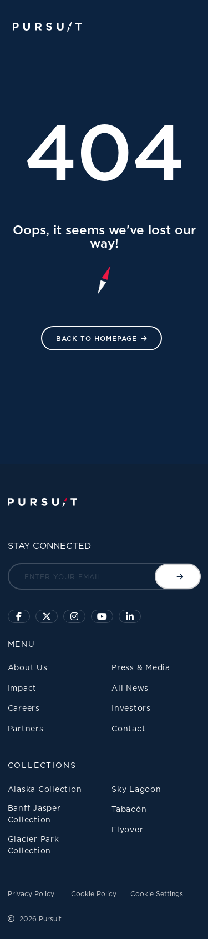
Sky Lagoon (136, 789)
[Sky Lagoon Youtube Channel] (102, 616)
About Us (28, 667)
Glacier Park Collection (33, 844)
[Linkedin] (130, 616)
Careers (24, 707)
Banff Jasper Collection (34, 813)
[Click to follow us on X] (46, 616)
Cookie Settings (156, 894)
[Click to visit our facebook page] (19, 616)
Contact (128, 728)
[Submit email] (178, 576)
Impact (22, 687)
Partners (26, 728)
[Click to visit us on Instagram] (74, 616)
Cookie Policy (93, 894)
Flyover (127, 829)
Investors (131, 707)
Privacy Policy (31, 894)
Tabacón (128, 809)
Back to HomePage (96, 338)
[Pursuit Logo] (47, 27)
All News (130, 687)
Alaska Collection (45, 789)
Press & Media (140, 667)
